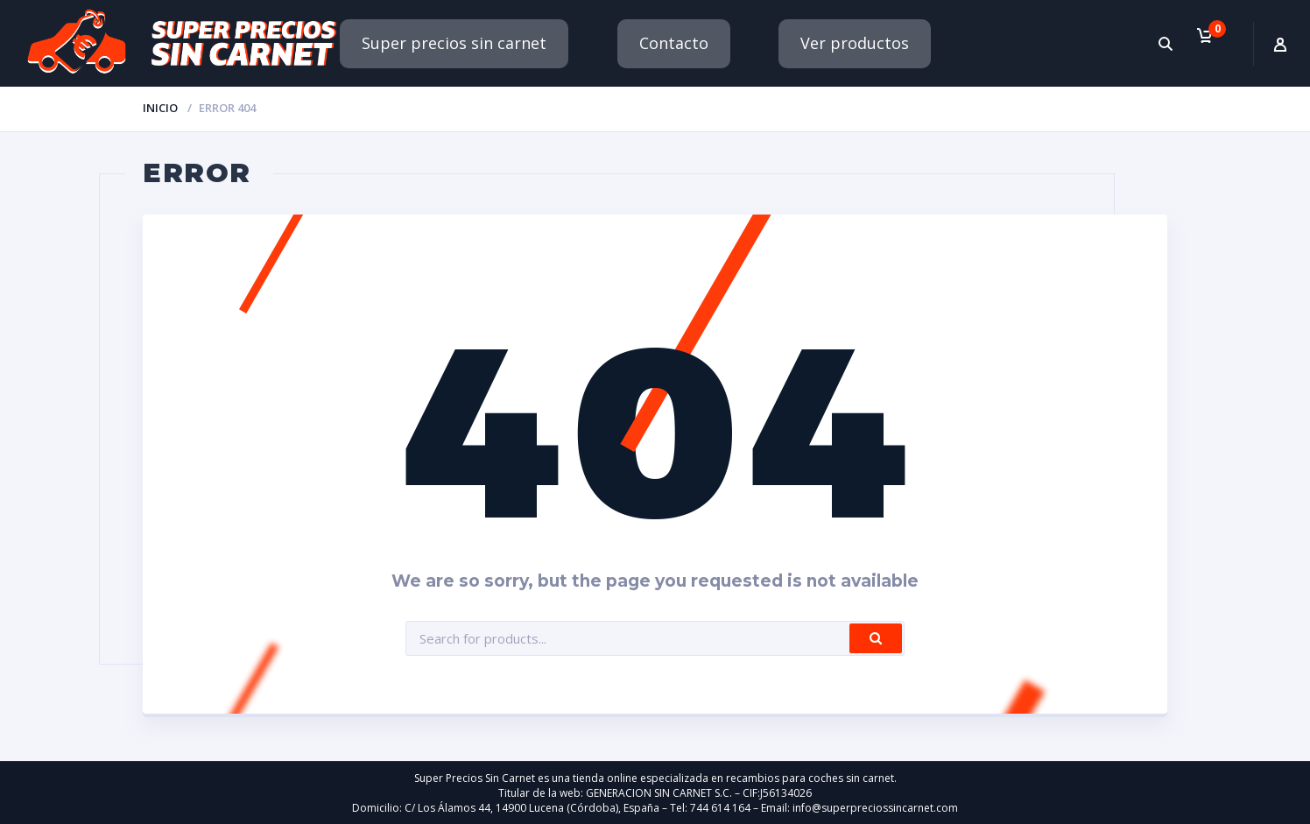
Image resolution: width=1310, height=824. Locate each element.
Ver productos (854, 42)
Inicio (160, 108)
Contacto (673, 42)
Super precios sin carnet (454, 42)
